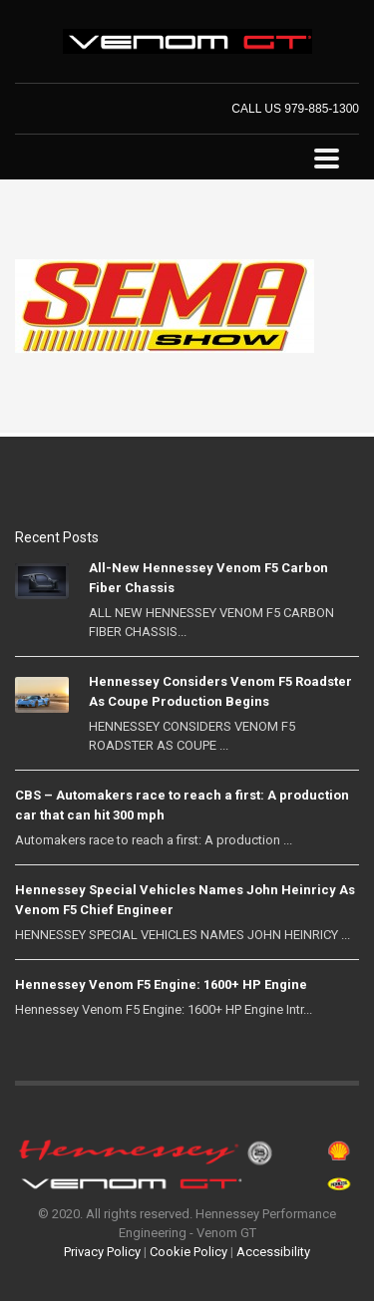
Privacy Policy (102, 1251)
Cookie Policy (188, 1251)
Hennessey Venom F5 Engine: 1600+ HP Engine (161, 984)
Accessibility (273, 1251)
